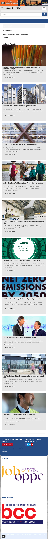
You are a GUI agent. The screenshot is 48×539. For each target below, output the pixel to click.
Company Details (10, 535)
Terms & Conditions (22, 535)
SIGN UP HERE (8, 445)
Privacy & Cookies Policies (37, 535)
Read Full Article (9, 77)
